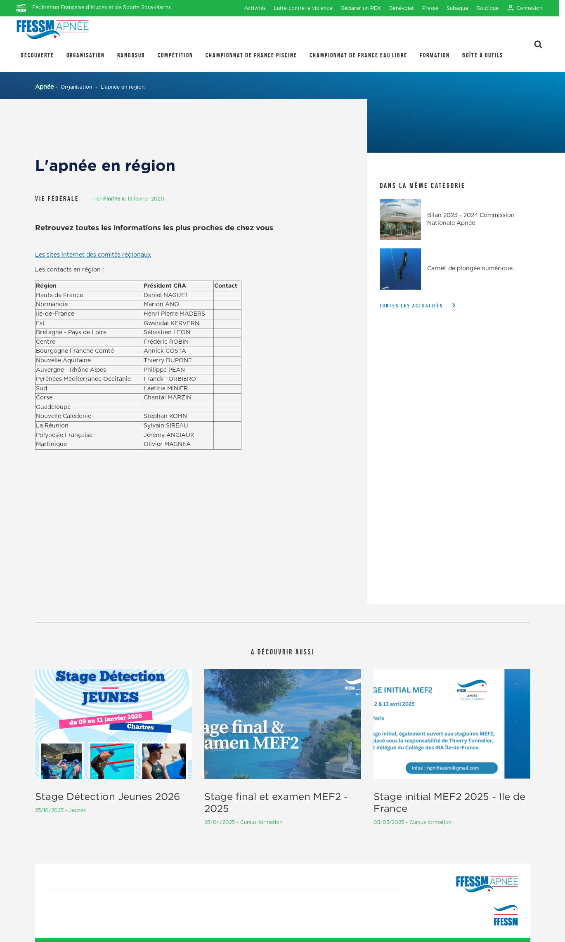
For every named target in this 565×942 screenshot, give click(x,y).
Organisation (85, 55)
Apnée (44, 87)
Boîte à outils (482, 55)
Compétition (175, 55)
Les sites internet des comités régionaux (93, 255)
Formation (435, 55)
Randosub (131, 55)
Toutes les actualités (412, 305)
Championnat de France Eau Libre (358, 55)
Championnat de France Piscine (251, 55)
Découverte (37, 55)
